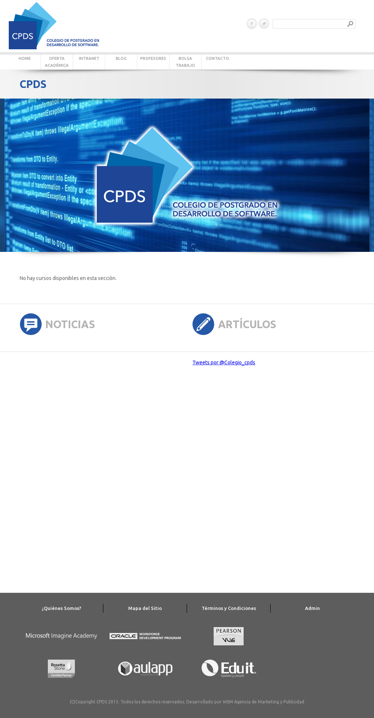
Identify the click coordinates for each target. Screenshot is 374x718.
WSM (228, 701)
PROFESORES (153, 58)
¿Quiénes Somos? (61, 608)
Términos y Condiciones (229, 608)
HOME (25, 58)
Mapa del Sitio (145, 608)
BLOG (121, 58)
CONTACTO (217, 58)
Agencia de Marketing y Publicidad (269, 701)
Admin (312, 608)
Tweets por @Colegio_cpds (223, 362)
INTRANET (89, 58)
